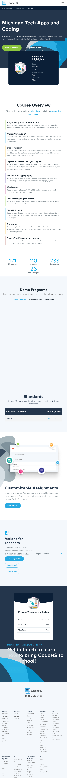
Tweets (16, 767)
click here (35, 111)
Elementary (43, 726)
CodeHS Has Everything (31, 757)
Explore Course (34, 48)
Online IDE (5, 718)
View (48, 418)
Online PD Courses (55, 714)
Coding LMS (5, 716)
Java (3, 771)
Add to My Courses (14, 559)
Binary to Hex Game (35, 299)
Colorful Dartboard (19, 299)
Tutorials (42, 743)
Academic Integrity (30, 733)
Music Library (49, 299)
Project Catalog (42, 718)
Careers (42, 764)
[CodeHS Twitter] (38, 696)
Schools (16, 716)
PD (53, 711)
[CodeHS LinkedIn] (31, 696)
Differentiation (31, 762)
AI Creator (4, 736)
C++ (3, 776)
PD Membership (55, 738)
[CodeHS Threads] (41, 696)
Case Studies (18, 759)
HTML (3, 773)
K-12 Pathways (44, 721)
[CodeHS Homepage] (10, 3)
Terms (41, 769)
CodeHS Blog (18, 769)
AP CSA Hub (43, 749)
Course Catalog (20, 8)
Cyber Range (5, 741)
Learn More (12, 505)
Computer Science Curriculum (5, 725)
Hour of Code (43, 738)
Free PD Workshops (55, 726)
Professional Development (5, 733)
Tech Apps (30, 8)
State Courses (44, 729)
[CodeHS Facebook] (26, 696)
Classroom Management (31, 717)
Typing (3, 738)
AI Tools (29, 730)
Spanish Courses (42, 732)
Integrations (30, 727)
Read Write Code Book (17, 772)
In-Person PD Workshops (56, 718)
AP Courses (43, 724)
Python (3, 768)
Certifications (5, 729)
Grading (29, 720)
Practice (42, 740)
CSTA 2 (9, 418)
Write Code (30, 725)
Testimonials (17, 764)
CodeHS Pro (5, 721)
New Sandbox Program (5, 762)
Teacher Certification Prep (55, 731)
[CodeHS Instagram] (29, 696)
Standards (43, 735)
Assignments (30, 713)
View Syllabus (11, 48)
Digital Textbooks (43, 746)
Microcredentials (57, 735)
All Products (5, 713)
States (16, 762)
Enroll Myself (12, 565)
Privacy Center (44, 767)
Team (41, 762)
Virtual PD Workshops (55, 722)
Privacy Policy (43, 772)
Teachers (16, 718)
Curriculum (9, 8)
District (16, 713)
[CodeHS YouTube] (34, 696)
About (41, 759)
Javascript (4, 766)
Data (28, 722)
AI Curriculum (43, 752)
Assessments (31, 767)
